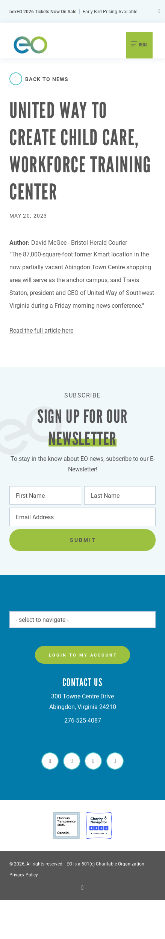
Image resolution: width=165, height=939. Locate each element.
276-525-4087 (82, 720)
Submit (83, 539)
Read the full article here (41, 330)
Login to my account (83, 655)
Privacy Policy (23, 874)
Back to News (39, 78)
